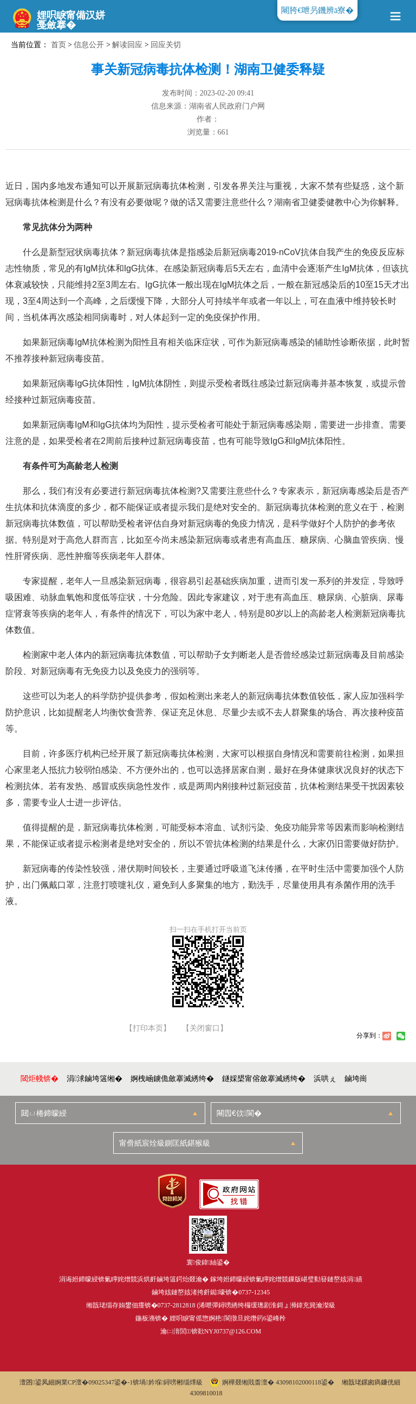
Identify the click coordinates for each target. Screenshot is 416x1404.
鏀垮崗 (355, 1079)
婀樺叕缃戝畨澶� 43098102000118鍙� (272, 1382)
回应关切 (166, 45)
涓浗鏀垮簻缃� (94, 1079)
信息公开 (89, 45)
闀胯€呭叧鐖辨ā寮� (317, 10)
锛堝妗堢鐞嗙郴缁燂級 (168, 1382)
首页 (58, 45)
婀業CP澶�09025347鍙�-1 (94, 1382)
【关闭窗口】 (204, 1028)
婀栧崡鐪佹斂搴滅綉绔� (172, 1079)
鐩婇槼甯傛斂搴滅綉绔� (264, 1079)
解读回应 (127, 45)
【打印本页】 (148, 1028)
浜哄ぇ (325, 1079)
